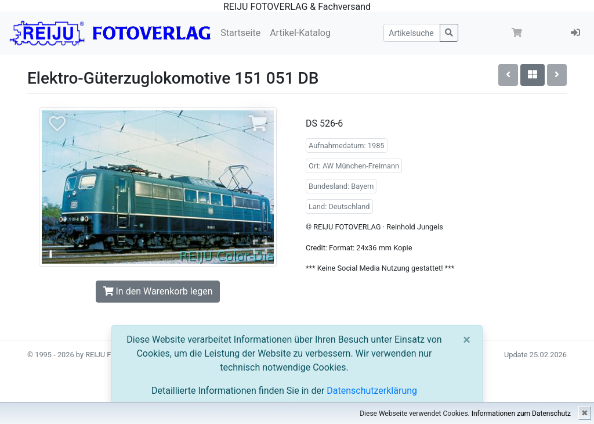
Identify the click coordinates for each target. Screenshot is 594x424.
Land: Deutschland (339, 206)
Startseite (240, 32)
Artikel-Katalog (300, 32)
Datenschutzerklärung (372, 390)
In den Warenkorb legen (158, 291)
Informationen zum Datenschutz (521, 413)
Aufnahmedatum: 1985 (347, 145)
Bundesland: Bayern (341, 186)
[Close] (466, 340)
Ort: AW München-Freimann (354, 165)
